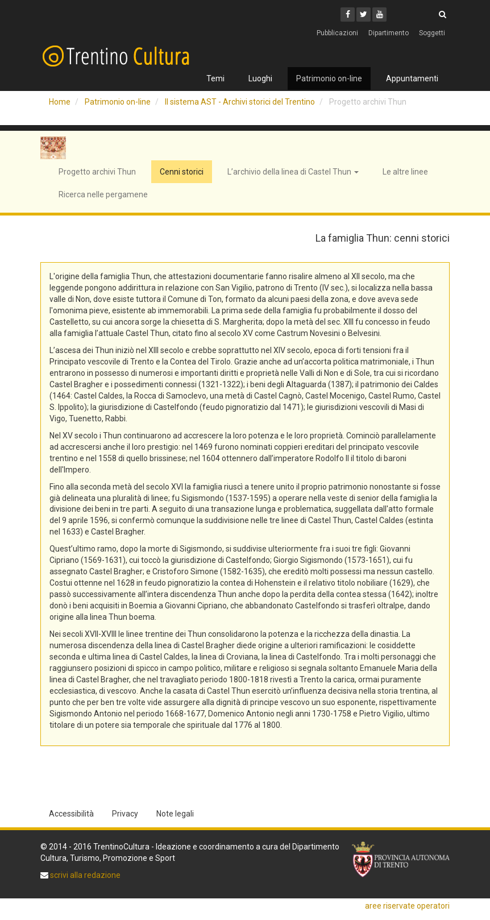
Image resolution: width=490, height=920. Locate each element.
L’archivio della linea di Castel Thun (293, 171)
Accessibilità (71, 813)
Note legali (175, 813)
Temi (215, 78)
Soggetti (432, 33)
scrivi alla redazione (84, 875)
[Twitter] (363, 14)
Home (59, 101)
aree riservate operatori (407, 905)
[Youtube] (379, 14)
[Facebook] (347, 14)
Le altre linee (405, 171)
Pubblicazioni (337, 33)
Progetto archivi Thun (97, 171)
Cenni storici (182, 171)
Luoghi (260, 78)
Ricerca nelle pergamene (103, 194)
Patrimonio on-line (329, 78)
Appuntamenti (412, 78)
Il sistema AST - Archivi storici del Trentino (240, 101)
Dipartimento (388, 33)
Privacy (125, 813)
